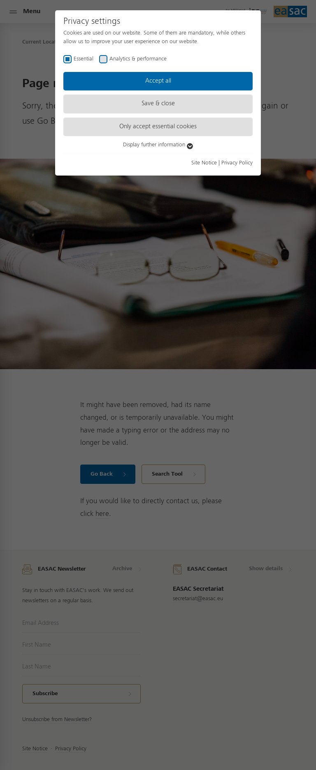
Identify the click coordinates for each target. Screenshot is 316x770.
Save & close (158, 103)
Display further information (158, 145)
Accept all (158, 81)
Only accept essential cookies (158, 126)
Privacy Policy (237, 163)
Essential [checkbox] (83, 59)
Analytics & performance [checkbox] (138, 59)
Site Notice (204, 163)
